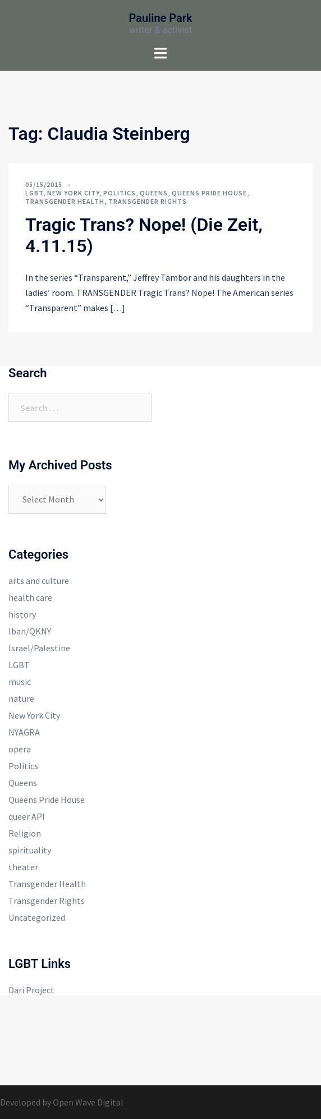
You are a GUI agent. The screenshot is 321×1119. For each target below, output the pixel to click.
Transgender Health (64, 201)
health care (30, 597)
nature (21, 698)
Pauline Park (160, 18)
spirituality (29, 850)
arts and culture (38, 580)
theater (23, 867)
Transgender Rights (147, 201)
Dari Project (31, 989)
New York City (73, 193)
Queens (154, 193)
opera (19, 749)
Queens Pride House (209, 193)
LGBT (34, 193)
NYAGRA (24, 732)
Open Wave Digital (88, 1102)
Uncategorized (36, 917)
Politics (119, 193)
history (22, 614)
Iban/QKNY (29, 631)
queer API (26, 816)
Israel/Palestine (39, 648)
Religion (24, 833)
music (19, 681)
